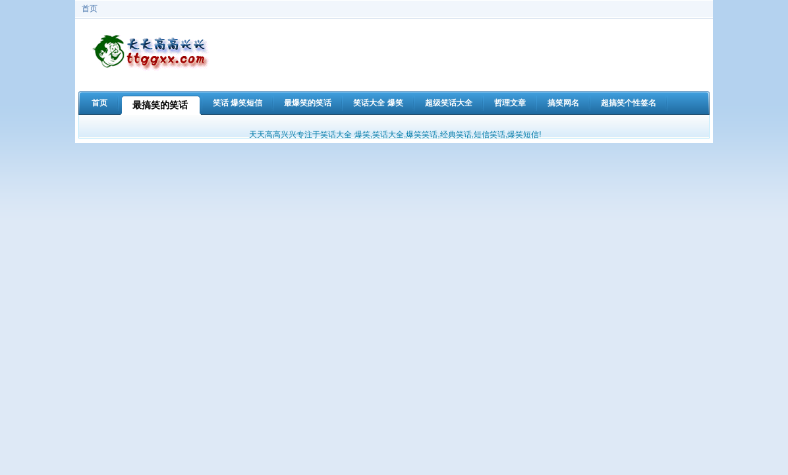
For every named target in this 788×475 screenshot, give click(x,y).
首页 (90, 8)
